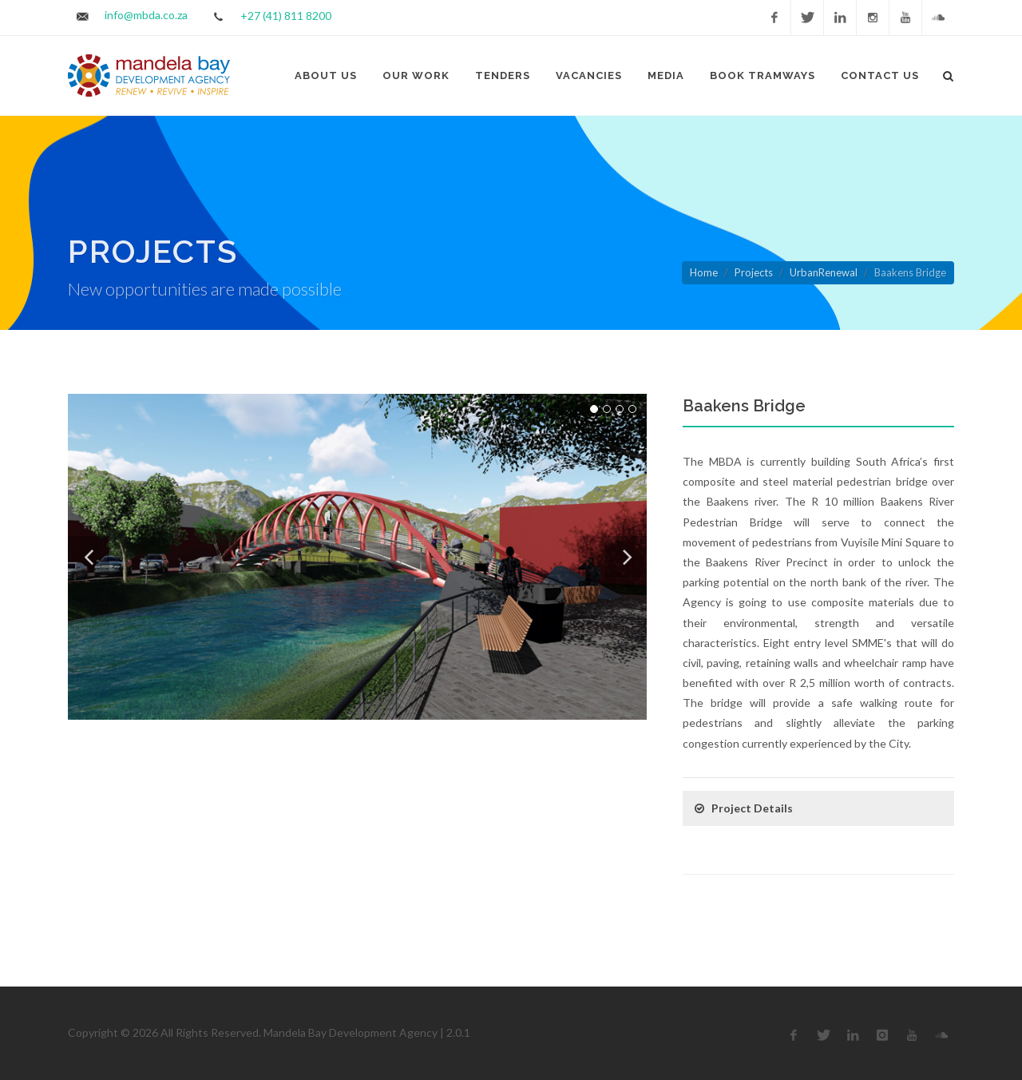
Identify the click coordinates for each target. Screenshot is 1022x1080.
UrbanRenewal (824, 272)
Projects (754, 272)
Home (704, 272)
